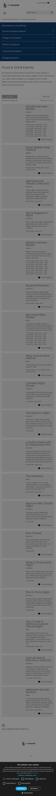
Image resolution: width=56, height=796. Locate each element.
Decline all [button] (34, 788)
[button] (28, 775)
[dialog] (28, 779)
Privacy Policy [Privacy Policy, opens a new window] (35, 773)
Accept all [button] (21, 788)
